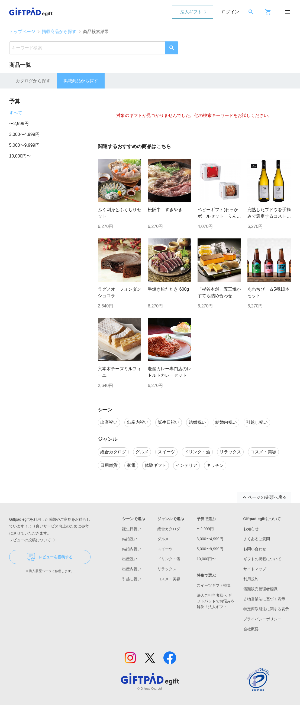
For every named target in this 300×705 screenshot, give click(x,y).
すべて (15, 112)
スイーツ (165, 549)
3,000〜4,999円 (24, 134)
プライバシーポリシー (262, 619)
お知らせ (251, 529)
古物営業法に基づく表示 (264, 599)
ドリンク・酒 (168, 559)
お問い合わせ (254, 549)
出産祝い (129, 559)
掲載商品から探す (59, 31)
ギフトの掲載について (262, 559)
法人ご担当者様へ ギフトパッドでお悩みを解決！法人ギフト (216, 601)
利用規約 (251, 579)
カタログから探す (33, 80)
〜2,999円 (19, 123)
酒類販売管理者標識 (260, 589)
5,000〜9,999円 (24, 145)
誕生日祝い (131, 529)
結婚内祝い (131, 549)
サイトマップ (254, 569)
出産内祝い (131, 569)
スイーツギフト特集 (214, 585)
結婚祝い (129, 539)
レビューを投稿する (50, 557)
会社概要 (251, 629)
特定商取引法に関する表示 (266, 609)
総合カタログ (168, 529)
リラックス (166, 569)
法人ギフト (191, 11)
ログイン (230, 11)
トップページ (22, 31)
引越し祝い (131, 579)
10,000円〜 (20, 156)
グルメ (163, 539)
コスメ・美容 (168, 579)
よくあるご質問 (256, 539)
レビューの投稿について (33, 540)
